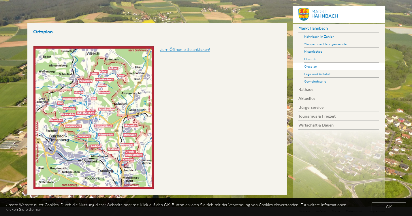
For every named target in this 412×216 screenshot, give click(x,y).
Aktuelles (306, 98)
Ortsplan (310, 66)
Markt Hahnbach (313, 28)
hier (38, 209)
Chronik (310, 59)
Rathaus (305, 89)
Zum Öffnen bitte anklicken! (185, 49)
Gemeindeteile (315, 81)
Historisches (313, 51)
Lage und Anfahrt (317, 74)
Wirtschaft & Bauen (316, 125)
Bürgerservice (310, 107)
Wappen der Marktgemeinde (325, 44)
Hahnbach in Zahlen (319, 36)
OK (389, 207)
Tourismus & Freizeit (317, 116)
